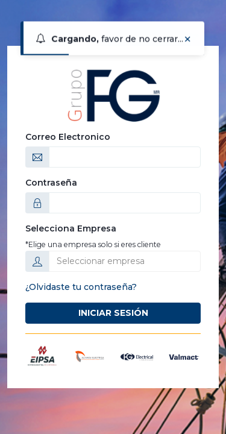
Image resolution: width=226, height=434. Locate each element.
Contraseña (51, 182)
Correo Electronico (67, 136)
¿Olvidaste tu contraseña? (81, 286)
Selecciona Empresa (70, 228)
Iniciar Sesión (113, 312)
